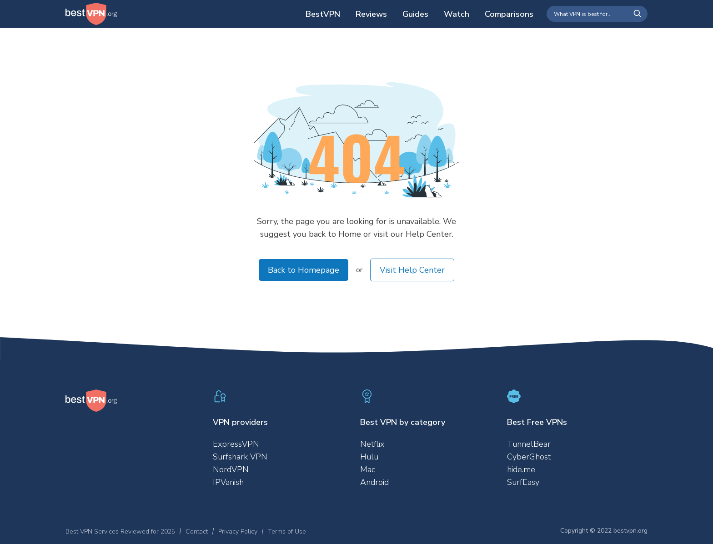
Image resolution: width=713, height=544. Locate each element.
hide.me (521, 469)
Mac (367, 469)
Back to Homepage (303, 270)
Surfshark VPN (240, 456)
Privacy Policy (237, 531)
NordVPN (231, 469)
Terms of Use (287, 531)
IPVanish (228, 482)
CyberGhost (529, 456)
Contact (197, 531)
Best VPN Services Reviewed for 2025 (120, 531)
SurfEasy (523, 482)
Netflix (372, 444)
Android (374, 482)
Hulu (369, 456)
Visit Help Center (412, 270)
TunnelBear (529, 444)
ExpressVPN (236, 444)
